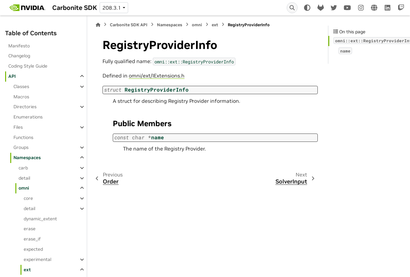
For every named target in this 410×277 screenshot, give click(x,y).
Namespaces (27, 157)
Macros (21, 97)
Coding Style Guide (27, 66)
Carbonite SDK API (128, 25)
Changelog (19, 56)
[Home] (98, 24)
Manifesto (19, 46)
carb (23, 168)
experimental (37, 259)
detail (24, 178)
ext (27, 270)
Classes (21, 86)
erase (30, 229)
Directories (25, 107)
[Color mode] (307, 7)
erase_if (32, 239)
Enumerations (28, 117)
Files (18, 127)
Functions (23, 137)
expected (33, 249)
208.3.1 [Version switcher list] (111, 7)
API (12, 76)
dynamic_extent (40, 219)
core (28, 198)
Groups (21, 147)
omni (24, 188)
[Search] (292, 7)
